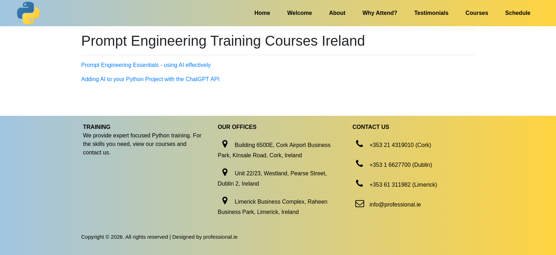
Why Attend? (379, 13)
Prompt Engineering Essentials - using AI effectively (146, 65)
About (337, 13)
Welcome (299, 13)
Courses (477, 13)
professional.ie (220, 237)
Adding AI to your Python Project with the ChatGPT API (150, 79)
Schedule (517, 13)
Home (262, 13)
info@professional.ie (395, 205)
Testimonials (431, 13)
